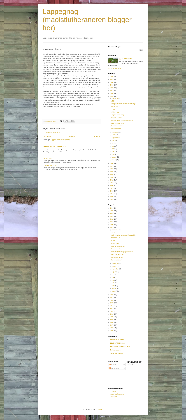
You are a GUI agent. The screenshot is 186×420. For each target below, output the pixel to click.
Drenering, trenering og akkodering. (122, 120)
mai (113, 149)
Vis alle (141, 356)
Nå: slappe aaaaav (117, 126)
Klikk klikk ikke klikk (117, 123)
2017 (112, 166)
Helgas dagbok (115, 350)
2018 (112, 163)
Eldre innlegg (96, 136)
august (114, 140)
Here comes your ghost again (120, 346)
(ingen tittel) (48, 158)
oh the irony (115, 112)
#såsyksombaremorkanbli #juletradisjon (123, 104)
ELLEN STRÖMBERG (117, 343)
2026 (112, 77)
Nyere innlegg (47, 136)
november (115, 132)
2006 (112, 196)
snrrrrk (113, 109)
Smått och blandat (116, 353)
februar (114, 157)
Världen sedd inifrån (117, 340)
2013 (112, 177)
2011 (112, 183)
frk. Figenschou (126, 58)
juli (113, 143)
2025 (112, 79)
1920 (113, 101)
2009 (112, 188)
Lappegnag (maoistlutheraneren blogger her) (87, 19)
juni (113, 146)
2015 (112, 171)
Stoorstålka (113, 396)
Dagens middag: (116, 117)
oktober (114, 135)
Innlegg (112, 364)
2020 (112, 93)
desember (115, 98)
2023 (112, 85)
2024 (112, 82)
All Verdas (113, 392)
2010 (112, 185)
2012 (112, 180)
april (113, 151)
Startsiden (72, 136)
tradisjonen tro (115, 106)
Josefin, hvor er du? (50, 166)
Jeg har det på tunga (117, 115)
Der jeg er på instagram (117, 394)
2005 (112, 199)
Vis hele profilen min (114, 68)
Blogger (100, 409)
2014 (112, 174)
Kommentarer (114, 368)
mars (113, 154)
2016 (112, 169)
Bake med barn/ (116, 129)
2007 (112, 194)
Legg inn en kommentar (53, 132)
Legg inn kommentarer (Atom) (60, 140)
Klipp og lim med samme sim (54, 146)
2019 (112, 96)
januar (114, 160)
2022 (112, 88)
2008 (112, 191)
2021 (112, 90)
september (115, 138)
